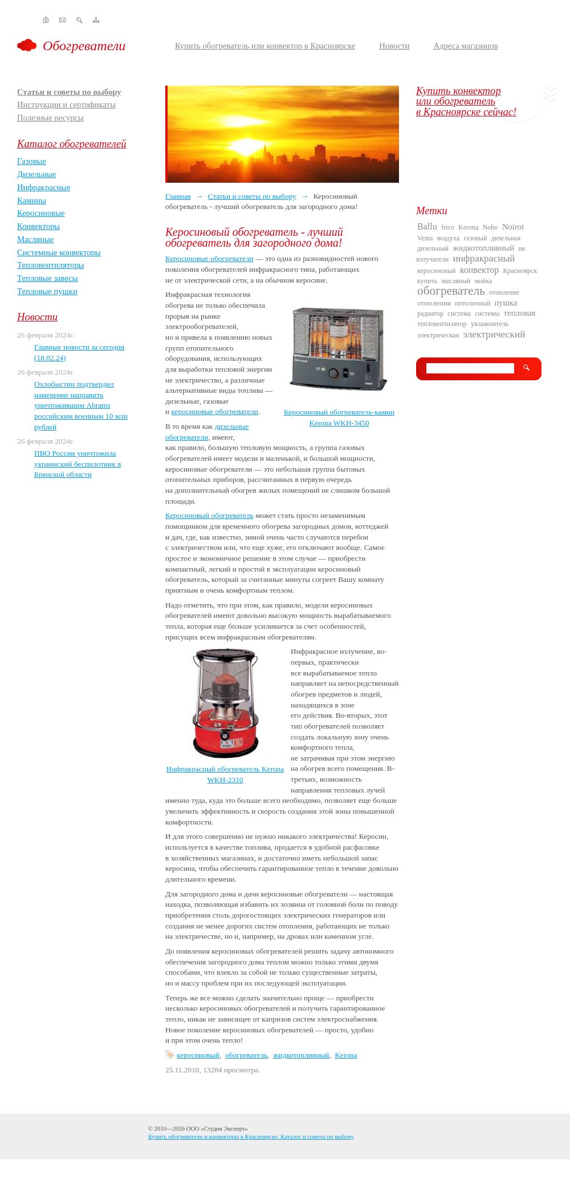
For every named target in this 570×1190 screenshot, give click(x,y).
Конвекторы (38, 226)
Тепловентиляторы (50, 265)
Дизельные (36, 174)
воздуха (448, 238)
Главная (178, 196)
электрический (494, 334)
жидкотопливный (301, 1055)
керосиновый (198, 1055)
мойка (483, 281)
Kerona (346, 1055)
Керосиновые (41, 213)
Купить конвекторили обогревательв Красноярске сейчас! (466, 101)
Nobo (490, 227)
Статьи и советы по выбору (69, 92)
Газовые (31, 161)
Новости (394, 45)
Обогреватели (84, 45)
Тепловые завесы (47, 278)
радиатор (430, 313)
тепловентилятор (442, 324)
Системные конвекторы (59, 252)
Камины (31, 200)
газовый (475, 238)
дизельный (433, 248)
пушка (505, 302)
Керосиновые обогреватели (209, 258)
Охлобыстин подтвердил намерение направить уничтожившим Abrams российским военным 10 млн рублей (81, 405)
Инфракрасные (43, 187)
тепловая (519, 312)
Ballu (427, 226)
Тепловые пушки (47, 291)
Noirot (513, 226)
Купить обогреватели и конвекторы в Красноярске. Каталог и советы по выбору (251, 1136)
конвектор (479, 270)
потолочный (472, 303)
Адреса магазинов (465, 45)
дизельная (505, 238)
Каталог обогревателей (72, 144)
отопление (504, 292)
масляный (456, 281)
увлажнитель (489, 324)
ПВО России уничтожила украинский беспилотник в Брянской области (77, 464)
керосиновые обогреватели (214, 411)
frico (447, 227)
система (458, 313)
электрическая (438, 335)
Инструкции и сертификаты (66, 104)
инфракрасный (484, 258)
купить (427, 281)
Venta (425, 238)
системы (487, 313)
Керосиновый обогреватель (209, 515)
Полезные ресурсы (50, 117)
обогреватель (246, 1055)
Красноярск (520, 271)
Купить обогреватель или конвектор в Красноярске (265, 45)
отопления (434, 303)
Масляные (35, 239)
